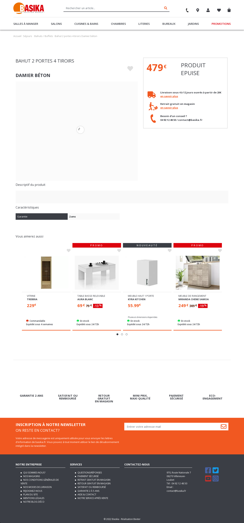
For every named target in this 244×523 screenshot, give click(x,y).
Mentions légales (33, 498)
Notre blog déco (33, 501)
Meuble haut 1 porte (191, 296)
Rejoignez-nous (32, 491)
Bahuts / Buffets (43, 36)
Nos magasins (31, 476)
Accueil (17, 36)
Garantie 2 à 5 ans (88, 491)
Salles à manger (25, 24)
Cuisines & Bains (86, 24)
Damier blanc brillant (42, 299)
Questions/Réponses (89, 472)
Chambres (118, 24)
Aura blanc (136, 299)
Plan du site (30, 494)
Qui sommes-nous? (34, 472)
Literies (144, 24)
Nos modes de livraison (37, 487)
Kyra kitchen (187, 299)
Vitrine (81, 296)
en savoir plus (169, 96)
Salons (56, 24)
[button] (117, 334)
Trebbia (82, 299)
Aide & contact (86, 494)
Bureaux (168, 24)
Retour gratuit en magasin (94, 483)
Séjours (27, 36)
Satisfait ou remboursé (91, 487)
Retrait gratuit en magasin (93, 479)
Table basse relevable (142, 296)
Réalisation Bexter (130, 519)
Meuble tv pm (35, 296)
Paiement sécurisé (88, 476)
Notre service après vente (92, 498)
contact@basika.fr (176, 491)
